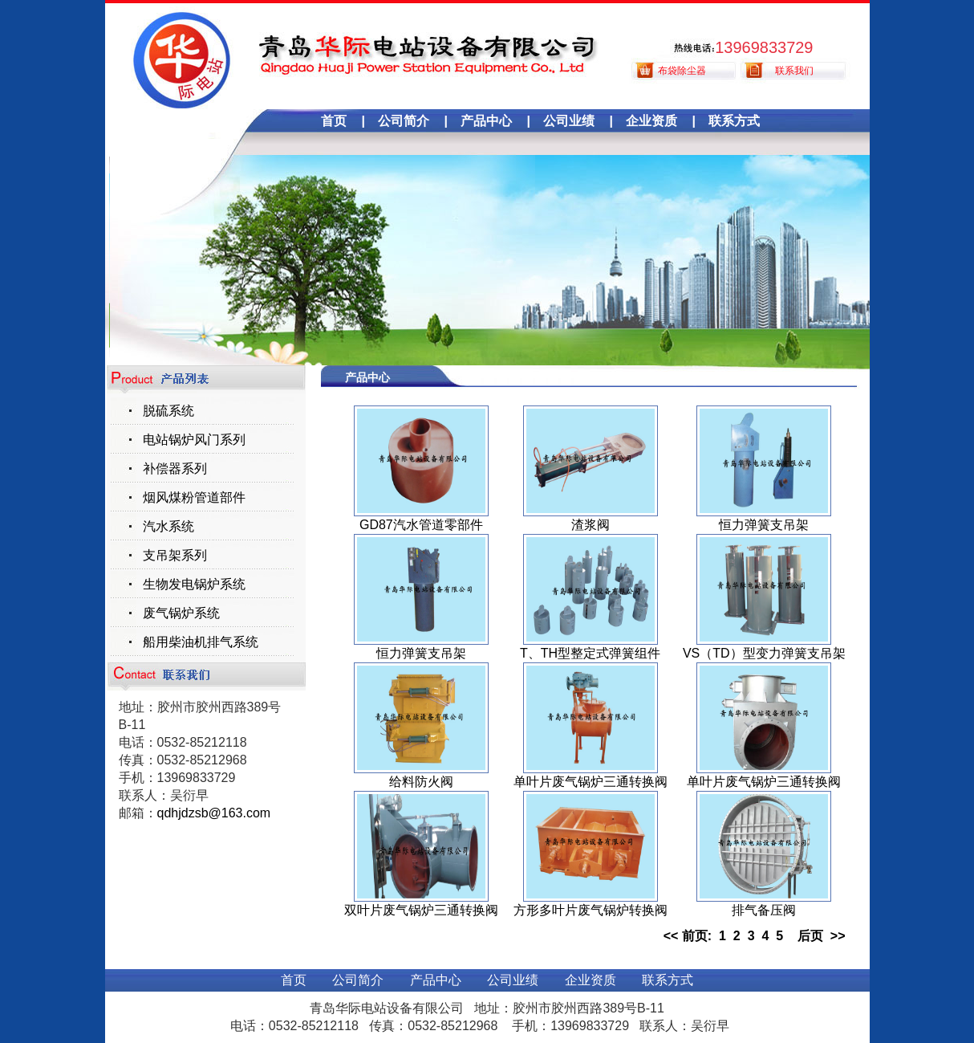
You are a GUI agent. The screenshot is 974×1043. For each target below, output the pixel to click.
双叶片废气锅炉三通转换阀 (421, 910)
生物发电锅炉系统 (194, 584)
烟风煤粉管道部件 (194, 497)
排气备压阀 (764, 910)
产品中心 (486, 121)
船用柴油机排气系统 (200, 642)
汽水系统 (168, 526)
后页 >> (817, 936)
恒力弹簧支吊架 (764, 525)
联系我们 (794, 70)
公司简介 (403, 121)
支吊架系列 (175, 555)
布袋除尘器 (682, 70)
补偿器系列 (175, 468)
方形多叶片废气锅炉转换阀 (590, 910)
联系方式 (734, 121)
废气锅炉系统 (181, 613)
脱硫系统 (168, 411)
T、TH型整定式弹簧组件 (590, 653)
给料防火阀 (421, 781)
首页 (334, 121)
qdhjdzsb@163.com (214, 813)
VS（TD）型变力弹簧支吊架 (764, 653)
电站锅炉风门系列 (194, 439)
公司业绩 (569, 121)
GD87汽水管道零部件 (421, 525)
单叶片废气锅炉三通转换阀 (590, 781)
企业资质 (651, 121)
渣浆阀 (590, 525)
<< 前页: (691, 936)
